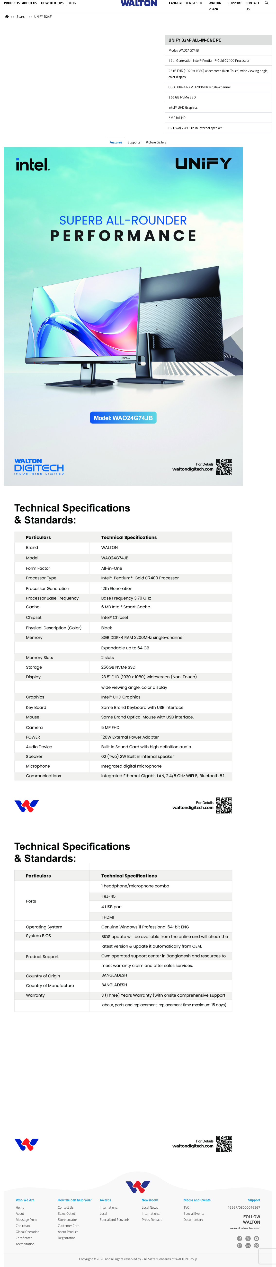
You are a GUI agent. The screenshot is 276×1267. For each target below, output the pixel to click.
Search (22, 16)
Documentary (193, 1219)
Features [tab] (115, 142)
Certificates (24, 1237)
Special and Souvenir (114, 1219)
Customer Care (68, 1225)
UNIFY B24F (43, 16)
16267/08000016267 (244, 1207)
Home (20, 1207)
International (109, 1207)
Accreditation (25, 1243)
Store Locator (67, 1219)
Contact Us (66, 1207)
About (20, 1213)
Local (103, 1213)
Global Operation (27, 1231)
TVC (186, 1207)
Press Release (152, 1219)
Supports (134, 142)
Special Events (194, 1213)
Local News (150, 1207)
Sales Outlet (66, 1213)
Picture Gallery (156, 142)
